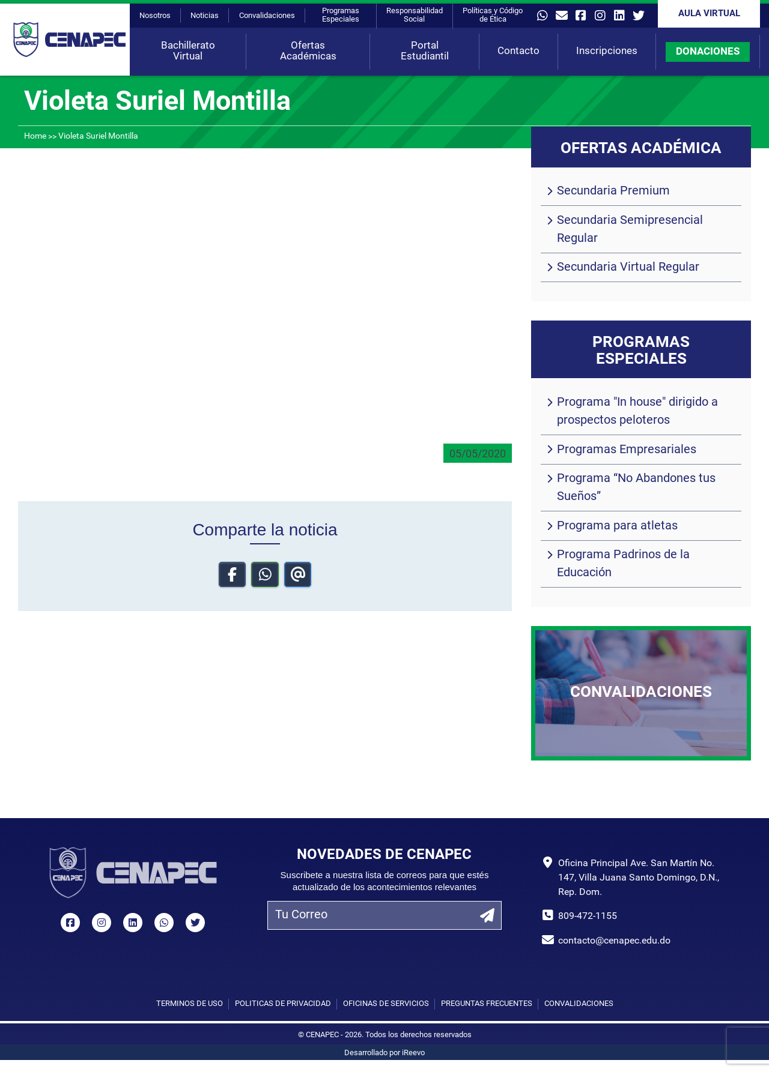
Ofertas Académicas (308, 51)
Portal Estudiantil (425, 51)
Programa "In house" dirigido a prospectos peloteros (637, 412)
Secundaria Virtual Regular (628, 268)
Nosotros (155, 16)
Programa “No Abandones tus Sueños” (636, 488)
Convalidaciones (267, 16)
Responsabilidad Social (414, 15)
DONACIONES (708, 52)
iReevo (413, 1053)
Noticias (204, 16)
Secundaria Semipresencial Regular (630, 230)
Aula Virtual (709, 14)
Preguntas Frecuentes (486, 1004)
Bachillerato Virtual (188, 51)
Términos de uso (189, 1004)
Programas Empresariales (626, 450)
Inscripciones (606, 51)
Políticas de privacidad (283, 1004)
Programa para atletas (617, 526)
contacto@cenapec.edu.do (614, 941)
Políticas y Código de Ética (493, 15)
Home (35, 136)
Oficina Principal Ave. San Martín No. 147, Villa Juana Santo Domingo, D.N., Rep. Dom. (638, 878)
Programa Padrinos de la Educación (623, 564)
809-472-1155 (587, 916)
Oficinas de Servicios (386, 1004)
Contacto (518, 51)
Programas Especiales (340, 15)
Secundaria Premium (613, 191)
